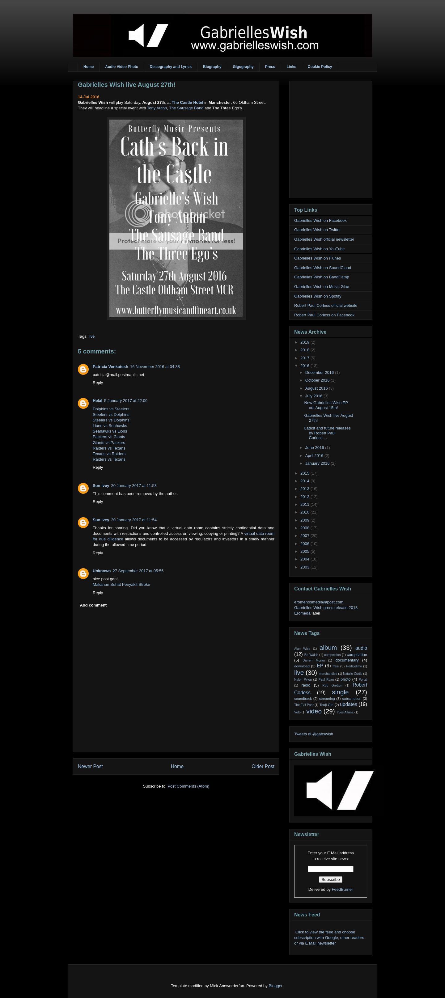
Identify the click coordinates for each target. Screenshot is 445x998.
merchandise (328, 673)
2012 (305, 496)
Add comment (93, 605)
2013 (305, 488)
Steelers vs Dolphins (111, 414)
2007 (305, 535)
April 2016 (314, 455)
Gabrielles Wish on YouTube (319, 249)
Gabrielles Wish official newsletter (324, 239)
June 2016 (315, 447)
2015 (305, 473)
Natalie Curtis (352, 673)
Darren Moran (314, 660)
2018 (305, 350)
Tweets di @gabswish (313, 734)
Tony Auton (157, 108)
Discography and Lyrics (171, 67)
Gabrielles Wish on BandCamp (321, 277)
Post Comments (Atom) (188, 786)
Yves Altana (345, 712)
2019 (305, 342)
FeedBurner (342, 889)
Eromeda (302, 613)
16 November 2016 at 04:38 (155, 366)
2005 (305, 551)
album (328, 647)
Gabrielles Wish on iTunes (317, 258)
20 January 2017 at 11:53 (133, 485)
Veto (297, 712)
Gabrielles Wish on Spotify (317, 296)
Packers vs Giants (109, 436)
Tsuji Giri (326, 705)
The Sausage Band (186, 108)
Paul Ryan (326, 679)
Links (291, 67)
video (314, 711)
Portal (363, 679)
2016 (305, 365)
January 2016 (318, 463)
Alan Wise (302, 648)
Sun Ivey (101, 485)
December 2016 (320, 372)
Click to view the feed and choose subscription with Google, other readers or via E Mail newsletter (329, 937)
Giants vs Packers (109, 442)
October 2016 (318, 380)
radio (305, 685)
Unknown (102, 571)
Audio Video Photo (121, 67)
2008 (305, 528)
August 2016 (317, 388)
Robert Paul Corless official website (325, 305)
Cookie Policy (320, 67)
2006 (305, 543)
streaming (327, 698)
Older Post (263, 766)
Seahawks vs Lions (110, 431)
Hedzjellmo (354, 666)
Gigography (243, 67)
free (336, 666)
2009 (305, 520)
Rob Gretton (332, 685)
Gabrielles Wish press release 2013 (326, 607)
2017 (305, 358)
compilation (357, 654)
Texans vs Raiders (109, 453)
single (340, 692)
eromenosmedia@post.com (318, 602)
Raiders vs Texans (109, 448)
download (302, 666)
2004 (305, 559)
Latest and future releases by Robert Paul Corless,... (327, 433)
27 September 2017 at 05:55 (138, 571)
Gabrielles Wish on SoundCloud (322, 267)
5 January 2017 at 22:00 (125, 400)
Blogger (275, 985)
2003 (305, 567)
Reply (98, 382)
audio (361, 648)
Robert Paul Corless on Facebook (324, 315)
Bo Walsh (311, 655)
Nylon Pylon (303, 679)
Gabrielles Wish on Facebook (320, 220)
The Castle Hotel (187, 102)
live (92, 336)
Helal (97, 400)
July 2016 (314, 396)
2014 (305, 481)
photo (346, 679)
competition (332, 655)
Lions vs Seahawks (110, 425)
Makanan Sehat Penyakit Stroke (121, 584)
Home (88, 67)
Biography (212, 67)
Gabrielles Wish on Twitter (317, 229)
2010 (305, 512)
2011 (305, 504)
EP (320, 665)
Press (270, 67)
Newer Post (90, 766)
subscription (351, 698)
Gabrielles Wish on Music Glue (321, 286)
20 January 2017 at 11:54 (133, 520)
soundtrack (303, 698)
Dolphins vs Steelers (111, 409)
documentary (346, 660)
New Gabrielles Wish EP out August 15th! (326, 405)
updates (348, 704)
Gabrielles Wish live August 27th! (127, 84)
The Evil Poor (304, 705)
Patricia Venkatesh (110, 366)
